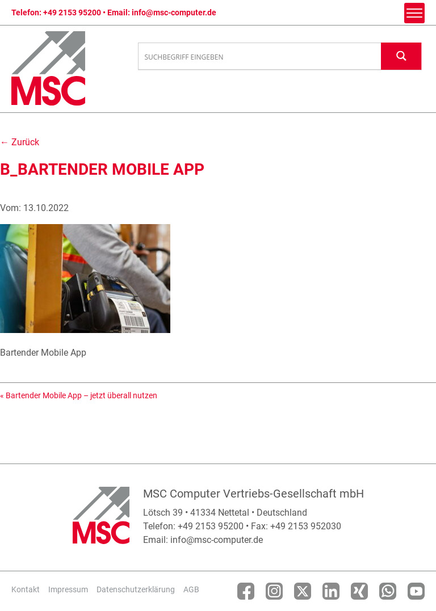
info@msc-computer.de (174, 12)
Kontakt (25, 589)
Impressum (68, 589)
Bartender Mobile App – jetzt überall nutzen (81, 395)
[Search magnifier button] (401, 56)
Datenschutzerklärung (136, 589)
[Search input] (260, 57)
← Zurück (19, 142)
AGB (191, 589)
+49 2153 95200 (72, 12)
